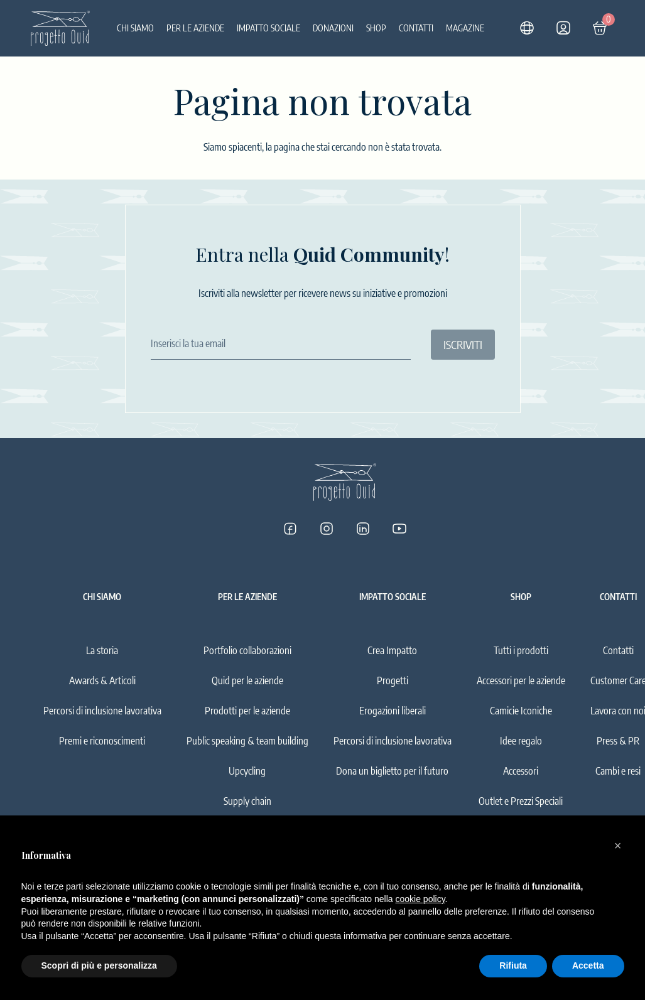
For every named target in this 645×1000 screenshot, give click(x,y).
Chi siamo (135, 28)
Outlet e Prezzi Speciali (521, 801)
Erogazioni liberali (392, 710)
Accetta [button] (588, 965)
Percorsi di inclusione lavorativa (102, 710)
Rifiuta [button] (513, 965)
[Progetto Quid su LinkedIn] (363, 528)
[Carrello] (600, 28)
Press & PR (618, 740)
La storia (102, 650)
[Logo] (60, 28)
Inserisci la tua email (188, 343)
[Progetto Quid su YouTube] (399, 528)
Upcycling (247, 771)
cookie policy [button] (420, 899)
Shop (376, 28)
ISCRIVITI (462, 344)
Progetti (392, 680)
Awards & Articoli (102, 680)
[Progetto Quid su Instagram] (327, 528)
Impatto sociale (268, 28)
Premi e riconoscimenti (102, 740)
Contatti (416, 28)
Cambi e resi (618, 771)
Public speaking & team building (247, 740)
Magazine (465, 28)
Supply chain (247, 801)
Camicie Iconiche (521, 710)
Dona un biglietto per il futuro (392, 771)
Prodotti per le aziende (247, 710)
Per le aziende (195, 28)
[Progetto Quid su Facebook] (290, 528)
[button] (618, 846)
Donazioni (333, 28)
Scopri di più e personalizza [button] (99, 965)
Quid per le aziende (247, 680)
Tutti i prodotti (521, 650)
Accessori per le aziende (521, 680)
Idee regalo (521, 740)
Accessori (520, 771)
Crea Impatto (392, 650)
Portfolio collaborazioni (247, 650)
